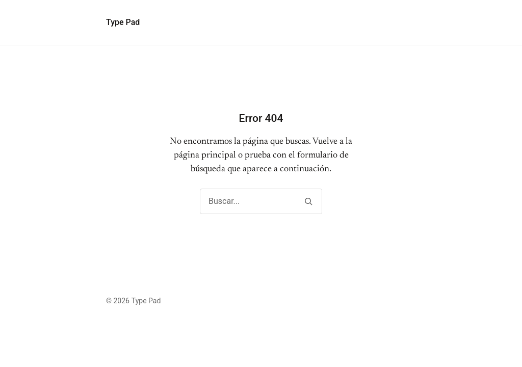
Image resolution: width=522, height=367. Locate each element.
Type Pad (123, 22)
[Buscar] (308, 201)
